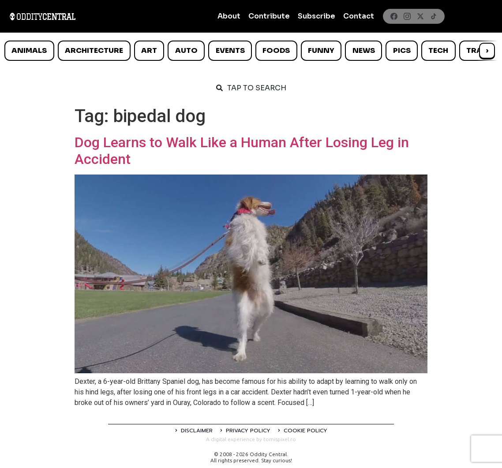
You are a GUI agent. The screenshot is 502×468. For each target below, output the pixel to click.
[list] (251, 51)
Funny (321, 50)
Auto (186, 50)
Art (149, 50)
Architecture (94, 50)
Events (230, 50)
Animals (29, 50)
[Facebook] (393, 16)
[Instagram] (407, 16)
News (363, 50)
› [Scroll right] (487, 50)
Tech (438, 50)
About (228, 16)
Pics (402, 50)
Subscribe (316, 16)
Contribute (269, 16)
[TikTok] (433, 16)
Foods (276, 50)
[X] (420, 16)
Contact (358, 16)
